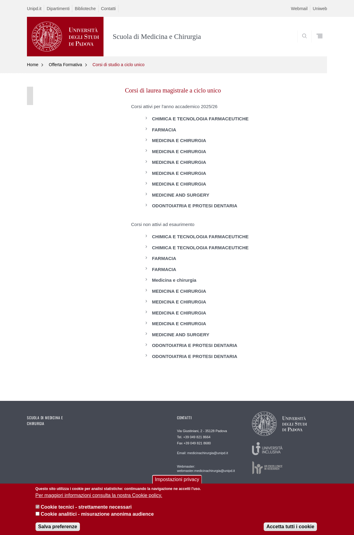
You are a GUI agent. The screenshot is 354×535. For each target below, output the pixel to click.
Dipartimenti (58, 8)
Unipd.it (34, 8)
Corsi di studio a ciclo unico (118, 64)
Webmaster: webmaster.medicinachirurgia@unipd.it (206, 469)
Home (32, 64)
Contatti (108, 8)
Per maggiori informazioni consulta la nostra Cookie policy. (99, 499)
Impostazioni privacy (177, 483)
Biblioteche (85, 8)
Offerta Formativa (65, 64)
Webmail (299, 8)
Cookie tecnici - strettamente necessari (86, 511)
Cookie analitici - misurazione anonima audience (97, 517)
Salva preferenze (57, 530)
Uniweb (320, 8)
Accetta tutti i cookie (290, 530)
